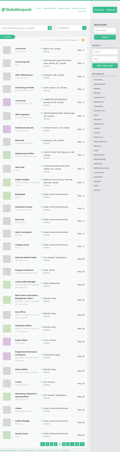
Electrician (19, 140)
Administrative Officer (24, 153)
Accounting (98, 80)
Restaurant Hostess (23, 207)
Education (98, 119)
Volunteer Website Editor (26, 257)
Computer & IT (99, 97)
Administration (100, 84)
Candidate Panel (49, 8)
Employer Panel (64, 8)
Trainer (18, 382)
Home (38, 8)
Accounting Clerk (22, 62)
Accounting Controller (24, 87)
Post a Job (82, 11)
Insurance (97, 146)
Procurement (99, 172)
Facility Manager (22, 421)
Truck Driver (20, 48)
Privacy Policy (65, 450)
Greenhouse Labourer (24, 128)
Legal (96, 150)
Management (99, 155)
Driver (96, 115)
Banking (97, 88)
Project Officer (21, 340)
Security (97, 190)
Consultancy (98, 106)
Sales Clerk (19, 167)
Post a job (99, 10)
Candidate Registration (8, 450)
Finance (97, 128)
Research (97, 181)
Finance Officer (21, 369)
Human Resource (100, 141)
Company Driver (22, 245)
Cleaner (18, 408)
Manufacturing (100, 159)
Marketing (98, 163)
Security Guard (21, 433)
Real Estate (98, 177)
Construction (99, 102)
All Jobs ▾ (7, 37)
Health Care (98, 137)
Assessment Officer (23, 325)
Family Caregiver (22, 179)
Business (97, 93)
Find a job (111, 10)
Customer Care (99, 110)
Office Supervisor (22, 114)
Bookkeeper (20, 194)
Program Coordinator (24, 270)
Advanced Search (79, 8)
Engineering (98, 124)
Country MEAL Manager (25, 282)
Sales (96, 185)
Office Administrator (24, 75)
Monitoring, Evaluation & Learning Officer (26, 395)
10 (77, 444)
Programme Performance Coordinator (26, 353)
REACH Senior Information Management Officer (26, 296)
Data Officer (20, 312)
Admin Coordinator (23, 232)
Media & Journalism (101, 168)
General (97, 133)
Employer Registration (27, 450)
